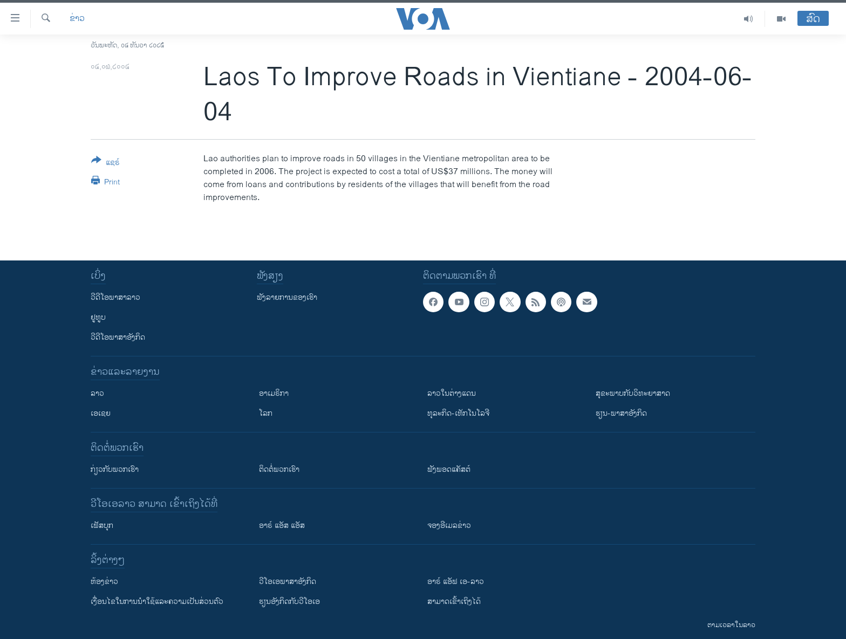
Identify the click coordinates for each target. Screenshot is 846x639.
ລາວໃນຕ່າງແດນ (451, 393)
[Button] (105, 163)
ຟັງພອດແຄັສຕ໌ (448, 469)
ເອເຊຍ (101, 413)
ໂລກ (265, 413)
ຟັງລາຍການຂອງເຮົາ (287, 297)
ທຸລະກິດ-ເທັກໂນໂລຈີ (458, 413)
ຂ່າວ (77, 18)
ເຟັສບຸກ (102, 525)
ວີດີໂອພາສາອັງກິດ (118, 337)
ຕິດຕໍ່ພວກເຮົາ (279, 469)
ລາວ (97, 393)
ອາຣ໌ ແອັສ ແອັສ (282, 525)
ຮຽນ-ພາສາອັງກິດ (621, 413)
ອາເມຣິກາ (274, 393)
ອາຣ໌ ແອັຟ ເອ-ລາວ (455, 581)
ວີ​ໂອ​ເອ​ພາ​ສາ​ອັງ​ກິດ (287, 581)
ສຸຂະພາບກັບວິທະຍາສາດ (633, 393)
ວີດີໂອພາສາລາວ (115, 297)
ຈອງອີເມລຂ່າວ (449, 525)
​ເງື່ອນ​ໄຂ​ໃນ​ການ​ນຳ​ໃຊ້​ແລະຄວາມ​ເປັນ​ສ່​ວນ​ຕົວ (157, 601)
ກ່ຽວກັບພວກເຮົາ (115, 469)
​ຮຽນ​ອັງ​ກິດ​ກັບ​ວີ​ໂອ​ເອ (289, 601)
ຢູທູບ (98, 317)
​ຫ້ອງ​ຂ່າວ (104, 581)
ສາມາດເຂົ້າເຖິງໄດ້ (454, 601)
